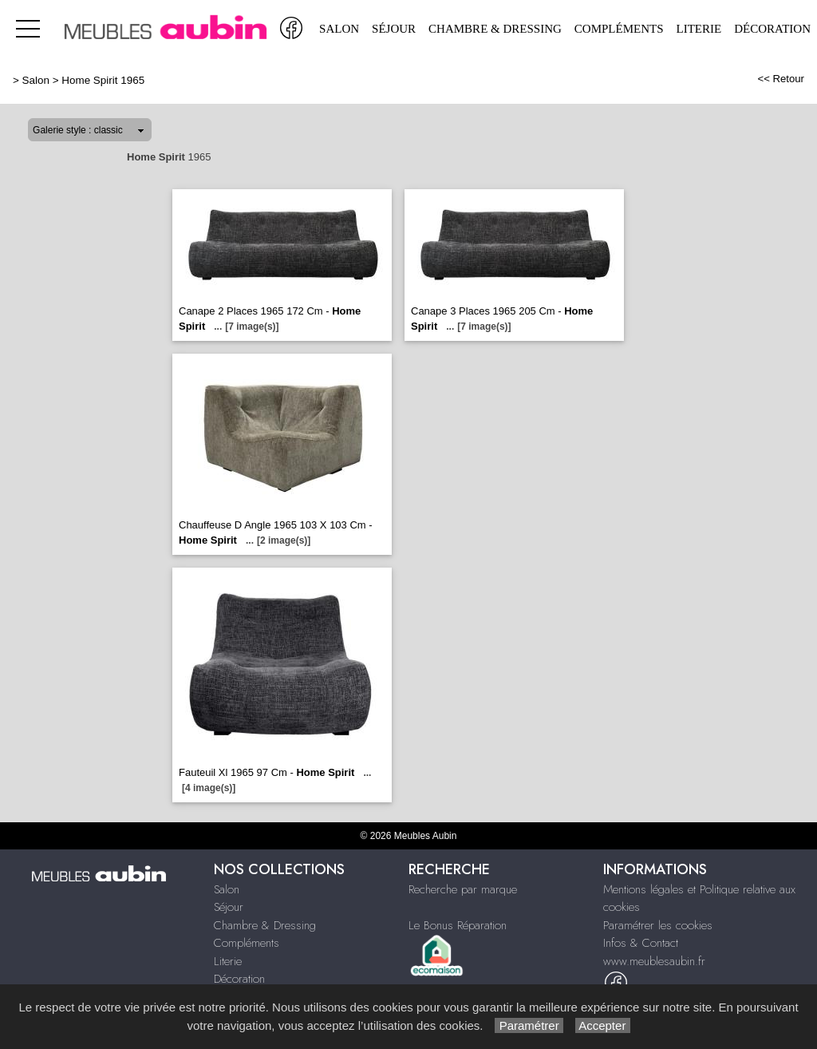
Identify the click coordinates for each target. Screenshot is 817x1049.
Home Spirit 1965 (102, 80)
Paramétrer (528, 1025)
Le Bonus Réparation (457, 925)
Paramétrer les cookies (657, 925)
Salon (339, 28)
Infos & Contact (640, 943)
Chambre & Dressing (495, 28)
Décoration (772, 28)
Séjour (394, 28)
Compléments (619, 28)
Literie (699, 28)
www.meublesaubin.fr (654, 961)
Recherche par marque (462, 889)
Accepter (603, 1025)
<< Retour (780, 79)
